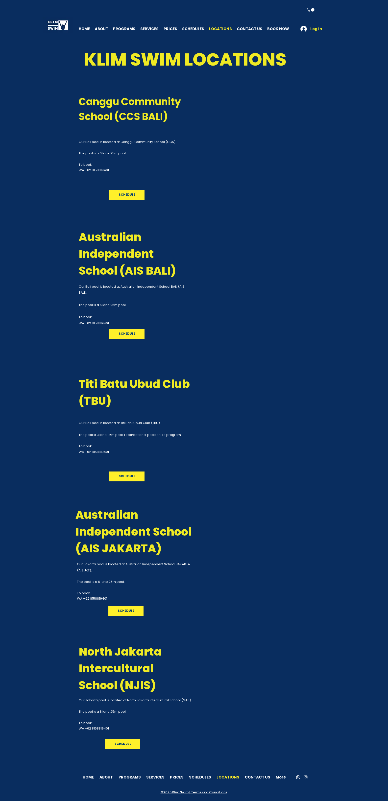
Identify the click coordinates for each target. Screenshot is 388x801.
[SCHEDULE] (127, 195)
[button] (311, 10)
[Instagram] (305, 777)
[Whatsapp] (298, 777)
